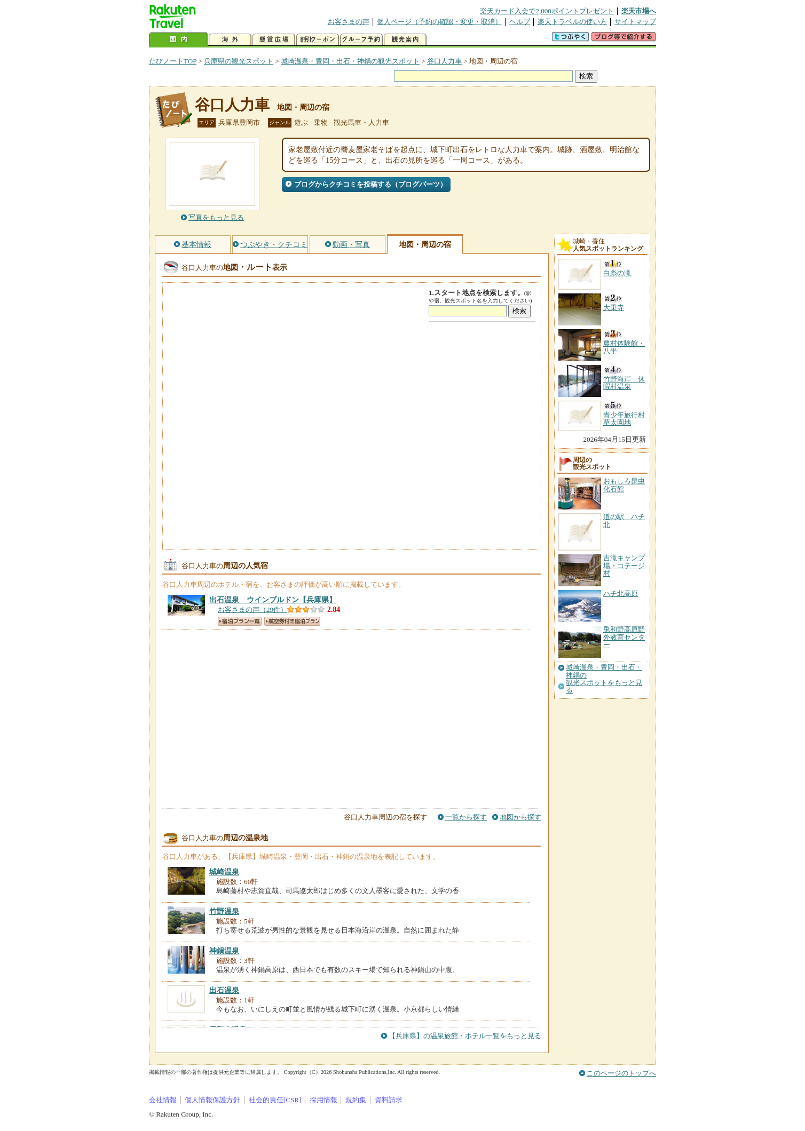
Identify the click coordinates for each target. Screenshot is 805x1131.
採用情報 (323, 1100)
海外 (230, 39)
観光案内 (405, 39)
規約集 (355, 1100)
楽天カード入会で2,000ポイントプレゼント (547, 11)
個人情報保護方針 (212, 1100)
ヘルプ (519, 22)
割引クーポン (317, 39)
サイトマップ (635, 22)
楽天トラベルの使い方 (572, 22)
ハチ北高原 (620, 594)
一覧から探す (466, 817)
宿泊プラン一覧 (240, 621)
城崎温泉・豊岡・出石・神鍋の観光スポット (350, 61)
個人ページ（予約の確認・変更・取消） (439, 22)
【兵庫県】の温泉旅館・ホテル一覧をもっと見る (465, 1036)
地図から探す (520, 817)
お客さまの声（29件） (252, 610)
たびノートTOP (172, 61)
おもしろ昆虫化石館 (624, 484)
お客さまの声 (348, 22)
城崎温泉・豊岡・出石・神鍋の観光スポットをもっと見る (604, 679)
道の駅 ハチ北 (624, 520)
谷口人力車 (444, 61)
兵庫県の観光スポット (238, 61)
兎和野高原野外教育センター (624, 637)
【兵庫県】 (272, 599)
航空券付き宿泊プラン (292, 621)
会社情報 (163, 1100)
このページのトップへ (621, 1073)
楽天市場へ (638, 11)
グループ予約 (361, 39)
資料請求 (388, 1100)
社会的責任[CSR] (275, 1100)
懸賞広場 (273, 39)
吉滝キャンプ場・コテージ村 (624, 565)
